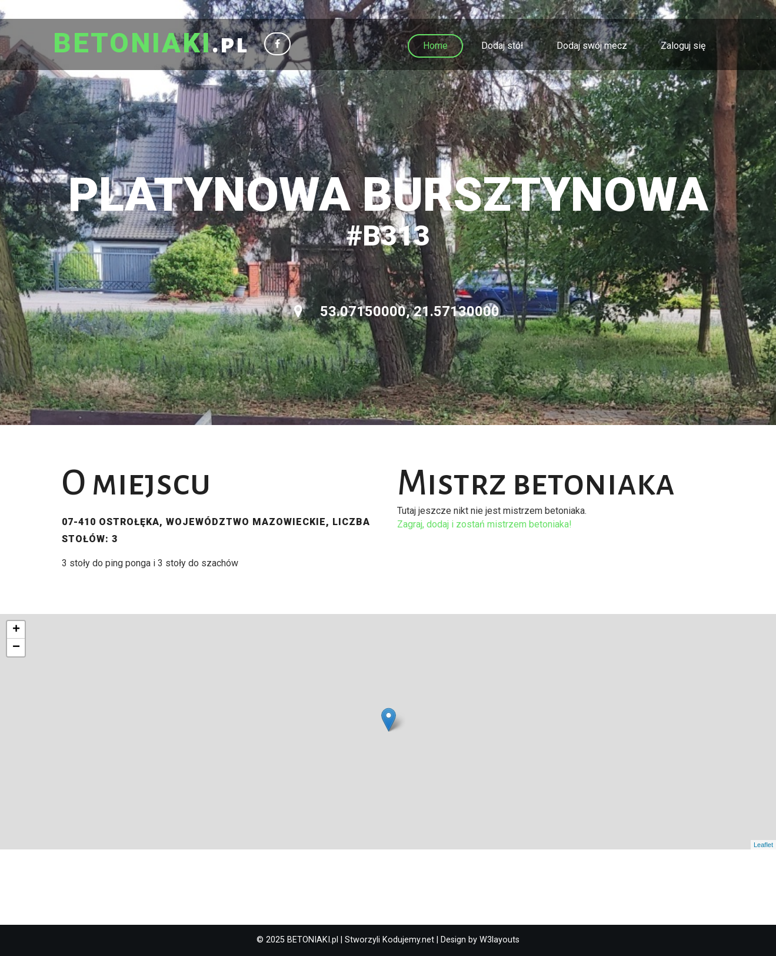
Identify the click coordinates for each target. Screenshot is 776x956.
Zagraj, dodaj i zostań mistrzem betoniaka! (484, 524)
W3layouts (499, 940)
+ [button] (16, 630)
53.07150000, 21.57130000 (396, 311)
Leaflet (763, 844)
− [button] (16, 647)
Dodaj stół (502, 45)
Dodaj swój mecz (592, 45)
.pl (151, 44)
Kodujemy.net (408, 940)
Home (435, 45)
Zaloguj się (683, 45)
